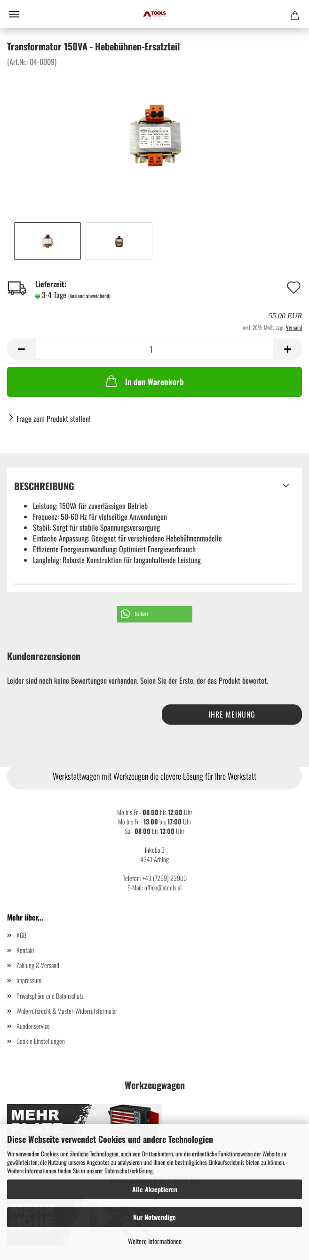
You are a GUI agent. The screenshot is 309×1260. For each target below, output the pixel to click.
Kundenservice (33, 1026)
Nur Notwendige (154, 1217)
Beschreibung (44, 486)
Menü (14, 14)
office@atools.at (163, 887)
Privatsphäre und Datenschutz (50, 996)
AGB (21, 935)
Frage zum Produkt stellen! (53, 418)
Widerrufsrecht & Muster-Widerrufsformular (66, 1011)
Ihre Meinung (231, 714)
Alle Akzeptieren (154, 1189)
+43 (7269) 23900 (165, 878)
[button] (154, 614)
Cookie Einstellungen (40, 1041)
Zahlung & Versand (37, 965)
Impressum (28, 980)
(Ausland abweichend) (89, 295)
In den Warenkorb (144, 380)
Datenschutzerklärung (128, 1170)
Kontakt (25, 950)
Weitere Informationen (155, 1241)
